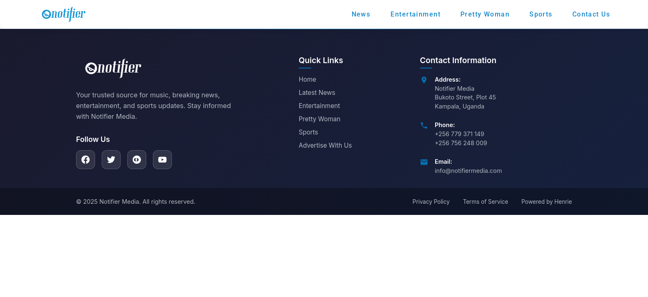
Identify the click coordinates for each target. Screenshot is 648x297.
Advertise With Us (325, 145)
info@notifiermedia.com (468, 170)
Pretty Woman (320, 119)
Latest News (317, 93)
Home (308, 79)
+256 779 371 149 (459, 133)
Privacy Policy (431, 201)
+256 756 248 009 (461, 142)
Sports (308, 132)
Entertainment (319, 106)
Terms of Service (485, 201)
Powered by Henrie (547, 201)
